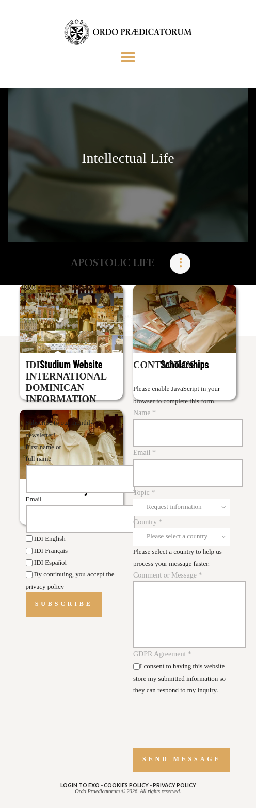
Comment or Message (167, 575)
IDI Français (47, 550)
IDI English (46, 538)
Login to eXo (80, 785)
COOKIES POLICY (126, 785)
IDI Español (46, 562)
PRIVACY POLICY (174, 785)
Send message (181, 759)
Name (144, 413)
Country (147, 522)
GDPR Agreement (162, 654)
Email (34, 499)
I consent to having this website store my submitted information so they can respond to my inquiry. (179, 678)
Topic (144, 493)
